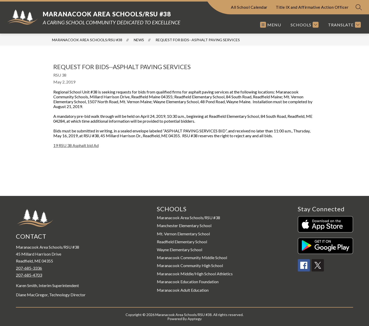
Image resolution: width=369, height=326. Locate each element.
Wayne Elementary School (179, 249)
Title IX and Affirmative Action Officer (312, 7)
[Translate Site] (344, 25)
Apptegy (195, 319)
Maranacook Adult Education (183, 290)
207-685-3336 (29, 268)
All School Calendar (249, 7)
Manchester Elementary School (184, 225)
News (139, 40)
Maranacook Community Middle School (192, 257)
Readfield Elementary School (182, 241)
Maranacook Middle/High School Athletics (195, 273)
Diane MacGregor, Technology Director (51, 295)
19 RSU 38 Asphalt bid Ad (76, 145)
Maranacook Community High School (190, 265)
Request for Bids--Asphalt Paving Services (198, 40)
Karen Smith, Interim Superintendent (47, 285)
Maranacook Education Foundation (188, 281)
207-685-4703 (29, 274)
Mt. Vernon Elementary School (183, 233)
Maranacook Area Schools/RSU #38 (87, 40)
